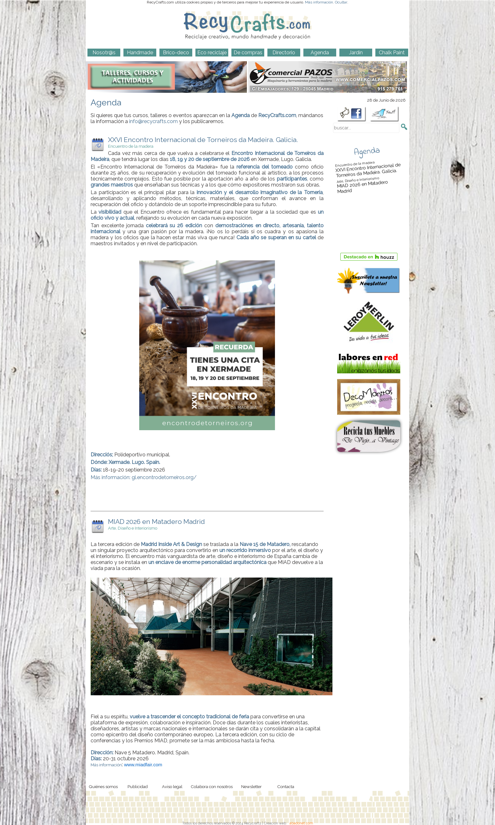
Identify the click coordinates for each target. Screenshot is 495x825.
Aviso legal (172, 786)
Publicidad (138, 786)
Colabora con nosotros (212, 786)
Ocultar (341, 2)
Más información (319, 2)
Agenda (366, 151)
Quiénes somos (103, 786)
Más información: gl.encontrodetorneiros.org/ (144, 477)
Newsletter (251, 786)
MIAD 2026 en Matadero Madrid (369, 184)
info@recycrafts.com (153, 121)
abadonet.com (301, 823)
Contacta (285, 786)
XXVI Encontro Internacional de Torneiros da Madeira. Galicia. (368, 168)
